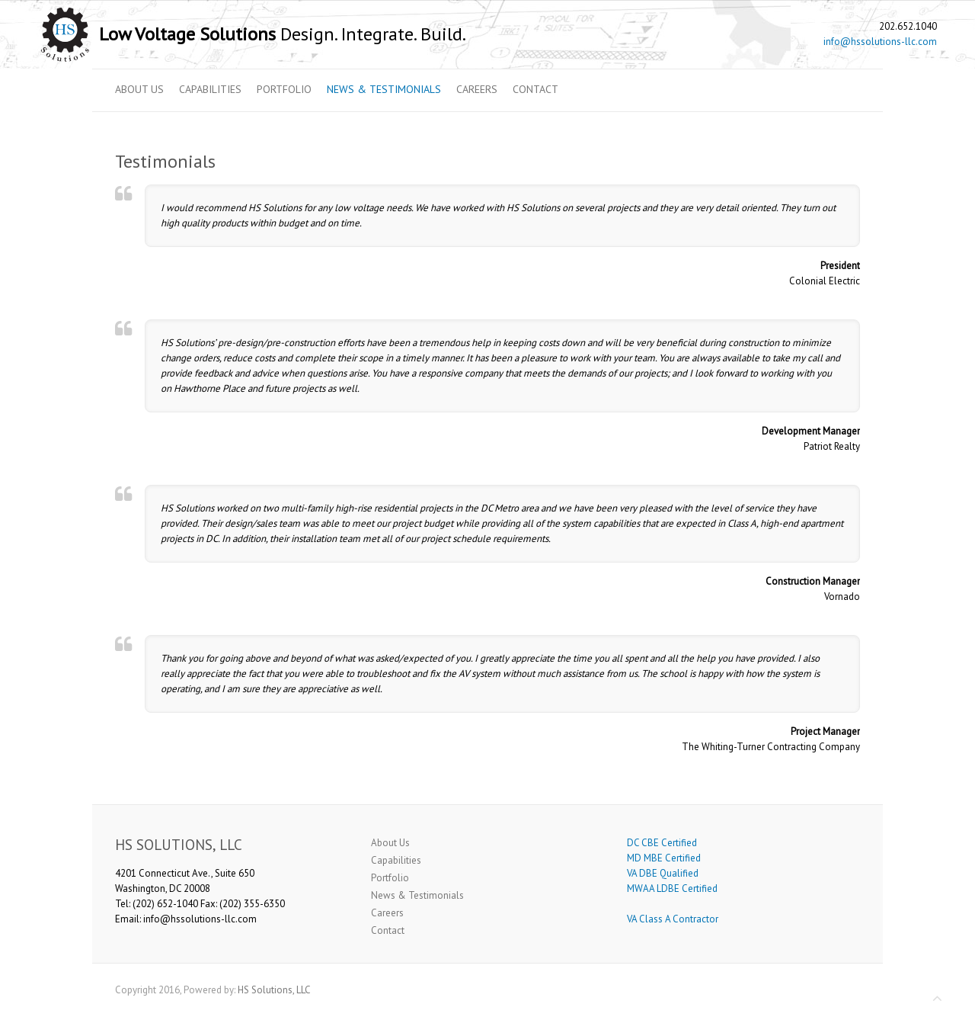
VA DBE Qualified (662, 873)
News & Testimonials (384, 89)
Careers (476, 89)
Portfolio (284, 89)
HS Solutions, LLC (274, 989)
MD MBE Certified (664, 858)
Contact (535, 89)
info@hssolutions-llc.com (880, 41)
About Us (139, 89)
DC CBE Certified (662, 842)
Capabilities (210, 89)
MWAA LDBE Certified (672, 888)
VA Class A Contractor (672, 919)
